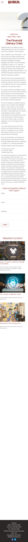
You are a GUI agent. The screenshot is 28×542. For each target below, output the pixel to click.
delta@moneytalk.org (14, 537)
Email (2, 202)
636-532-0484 (16, 525)
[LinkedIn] (15, 539)
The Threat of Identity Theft (10, 294)
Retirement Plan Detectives (10, 323)
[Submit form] (5, 225)
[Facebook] (12, 539)
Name (3, 193)
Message (4, 211)
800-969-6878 (17, 527)
